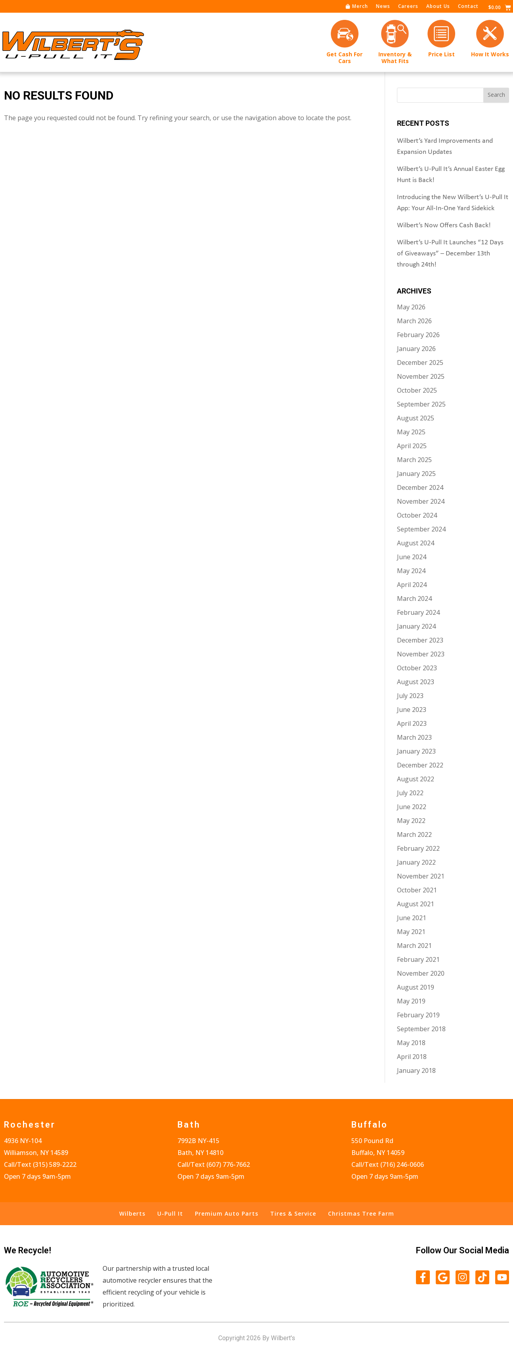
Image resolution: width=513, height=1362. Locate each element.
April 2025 (412, 446)
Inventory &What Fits (395, 57)
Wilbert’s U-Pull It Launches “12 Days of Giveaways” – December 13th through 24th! (450, 254)
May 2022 (411, 821)
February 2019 (418, 1015)
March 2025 (414, 460)
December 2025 (420, 363)
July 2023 (410, 696)
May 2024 (411, 571)
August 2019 (415, 987)
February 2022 (418, 848)
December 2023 (420, 640)
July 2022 (410, 793)
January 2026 (416, 349)
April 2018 (412, 1057)
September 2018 (421, 1029)
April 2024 (412, 585)
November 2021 (420, 876)
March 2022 (414, 835)
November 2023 (420, 654)
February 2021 (418, 959)
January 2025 (416, 474)
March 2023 (414, 737)
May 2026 (411, 307)
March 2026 (414, 321)
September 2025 (421, 404)
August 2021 (415, 904)
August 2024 (415, 543)
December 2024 (420, 487)
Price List (441, 54)
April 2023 (412, 723)
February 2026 (418, 335)
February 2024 (418, 612)
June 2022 (411, 807)
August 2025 (415, 418)
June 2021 (411, 918)
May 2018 (411, 1043)
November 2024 (420, 501)
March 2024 (414, 599)
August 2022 (415, 779)
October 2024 (417, 515)
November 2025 (420, 376)
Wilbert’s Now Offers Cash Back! (444, 226)
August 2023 (415, 682)
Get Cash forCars (344, 57)
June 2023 (411, 710)
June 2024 (411, 557)
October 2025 (417, 390)
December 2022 (420, 765)
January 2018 (416, 1071)
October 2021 (417, 890)
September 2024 (421, 529)
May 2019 (411, 1001)
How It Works (490, 54)
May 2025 (411, 432)
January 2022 (416, 862)
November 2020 (420, 973)
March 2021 (414, 946)
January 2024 (416, 626)
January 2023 (416, 751)
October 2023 (417, 668)
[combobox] (440, 95)
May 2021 (411, 932)
